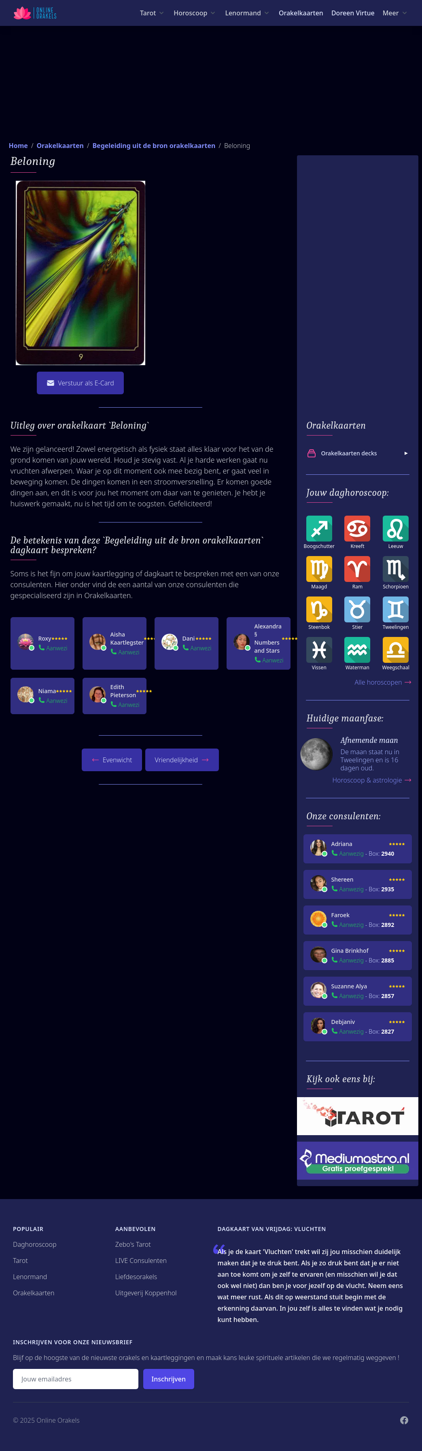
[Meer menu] (396, 13)
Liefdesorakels (136, 1276)
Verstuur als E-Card (80, 383)
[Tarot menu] (152, 13)
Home (18, 145)
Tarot (20, 1260)
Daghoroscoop (35, 1244)
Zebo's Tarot (133, 1244)
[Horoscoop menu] (195, 13)
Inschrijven (169, 1379)
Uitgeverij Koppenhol (146, 1292)
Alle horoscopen (382, 682)
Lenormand (30, 1276)
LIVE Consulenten (141, 1260)
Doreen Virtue (353, 12)
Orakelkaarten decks (358, 453)
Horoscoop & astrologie (371, 780)
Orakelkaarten (301, 12)
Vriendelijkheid (182, 759)
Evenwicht (111, 759)
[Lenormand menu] (248, 13)
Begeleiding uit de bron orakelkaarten (153, 145)
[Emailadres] (75, 1379)
